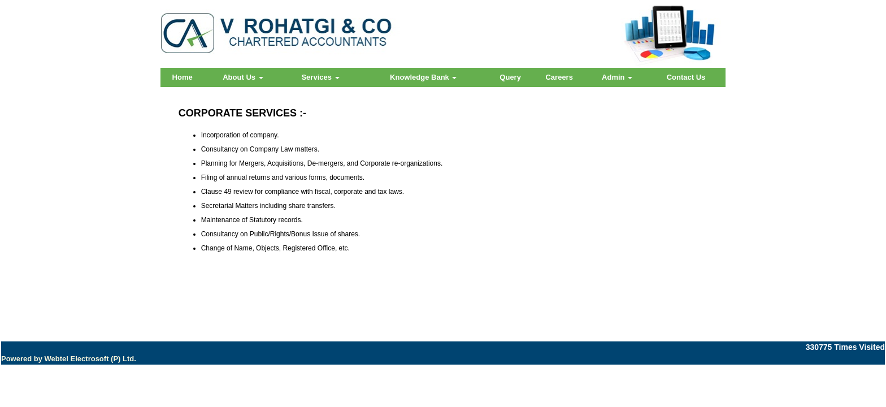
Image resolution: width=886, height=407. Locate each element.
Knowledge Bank (423, 77)
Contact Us (686, 77)
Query (510, 77)
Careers (558, 77)
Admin (617, 77)
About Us (243, 77)
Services (320, 77)
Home (182, 77)
